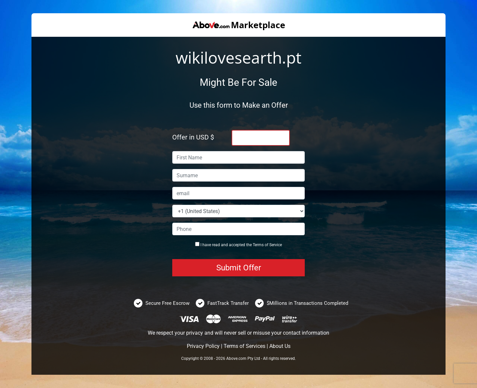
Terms (258, 245)
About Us (280, 346)
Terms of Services (244, 346)
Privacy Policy (203, 346)
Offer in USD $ (193, 137)
